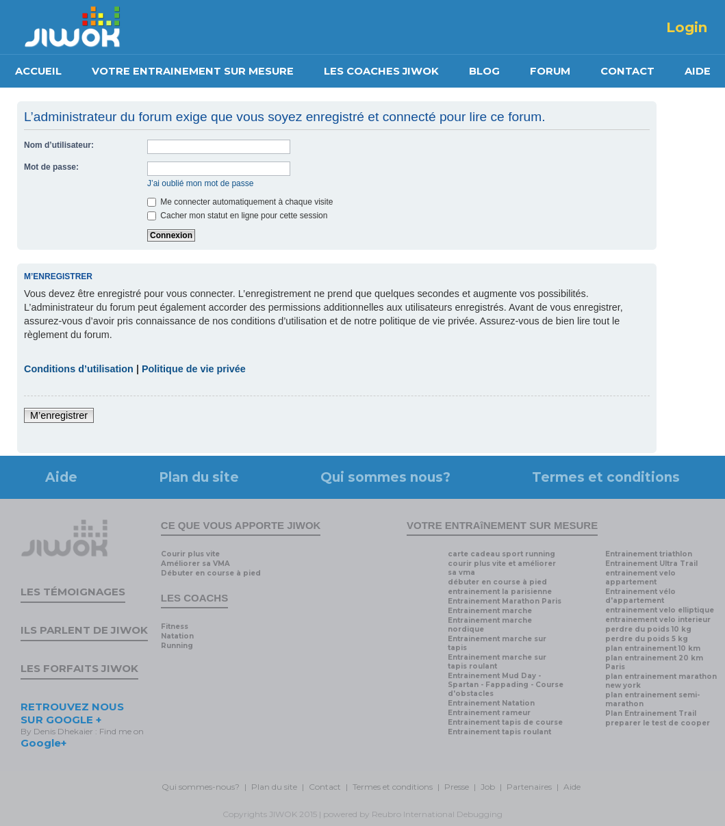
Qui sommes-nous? (201, 787)
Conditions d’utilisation (78, 368)
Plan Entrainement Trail (650, 713)
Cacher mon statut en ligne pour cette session (237, 215)
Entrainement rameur (489, 712)
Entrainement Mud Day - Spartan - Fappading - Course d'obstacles (505, 684)
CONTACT (627, 71)
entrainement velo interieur (658, 619)
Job (488, 787)
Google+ (43, 742)
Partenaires (529, 787)
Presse (456, 787)
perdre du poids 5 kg (646, 638)
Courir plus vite (190, 554)
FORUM (550, 71)
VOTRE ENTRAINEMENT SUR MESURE (193, 71)
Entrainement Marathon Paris (504, 601)
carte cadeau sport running (501, 554)
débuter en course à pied (497, 582)
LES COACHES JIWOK (381, 71)
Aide (61, 477)
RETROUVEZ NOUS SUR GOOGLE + (72, 713)
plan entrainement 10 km (652, 648)
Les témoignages (73, 591)
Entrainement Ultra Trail (651, 563)
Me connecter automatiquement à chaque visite (240, 202)
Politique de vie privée (194, 368)
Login (686, 27)
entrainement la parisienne (500, 591)
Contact (325, 787)
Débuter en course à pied (211, 573)
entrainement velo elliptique (659, 610)
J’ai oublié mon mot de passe (200, 183)
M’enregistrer (59, 415)
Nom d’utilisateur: (59, 145)
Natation (177, 636)
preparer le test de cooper (657, 723)
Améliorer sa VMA (195, 563)
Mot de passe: (51, 167)
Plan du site (199, 477)
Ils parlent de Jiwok (84, 629)
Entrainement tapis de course (505, 722)
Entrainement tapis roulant (499, 731)
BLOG (484, 71)
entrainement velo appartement (640, 577)
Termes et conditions (606, 477)
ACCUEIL (38, 71)
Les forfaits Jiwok (79, 668)
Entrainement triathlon (648, 554)
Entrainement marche (490, 610)
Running (177, 645)
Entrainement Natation (491, 703)
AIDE (698, 71)
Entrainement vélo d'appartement (640, 596)
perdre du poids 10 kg (648, 629)
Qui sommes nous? (385, 477)
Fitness (174, 626)
